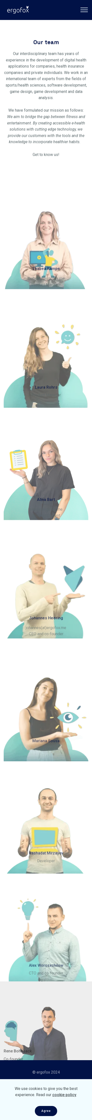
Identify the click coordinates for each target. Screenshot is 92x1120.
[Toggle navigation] (84, 9)
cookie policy (64, 1101)
